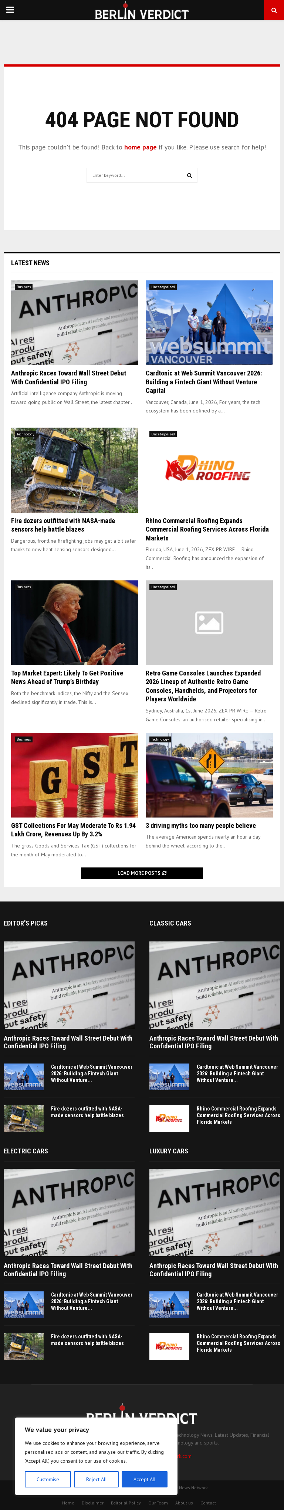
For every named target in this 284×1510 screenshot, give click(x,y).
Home (68, 1503)
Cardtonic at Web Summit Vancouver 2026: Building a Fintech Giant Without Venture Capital (204, 381)
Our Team (158, 1503)
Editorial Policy (126, 1503)
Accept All (144, 1479)
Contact (208, 1503)
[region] (96, 1456)
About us (184, 1503)
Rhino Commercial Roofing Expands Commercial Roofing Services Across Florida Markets (207, 529)
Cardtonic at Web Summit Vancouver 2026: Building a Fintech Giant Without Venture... (91, 1073)
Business (24, 286)
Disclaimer (93, 1503)
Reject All (96, 1479)
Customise (48, 1479)
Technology (25, 434)
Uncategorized (163, 286)
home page (140, 147)
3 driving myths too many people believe (201, 825)
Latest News (30, 263)
